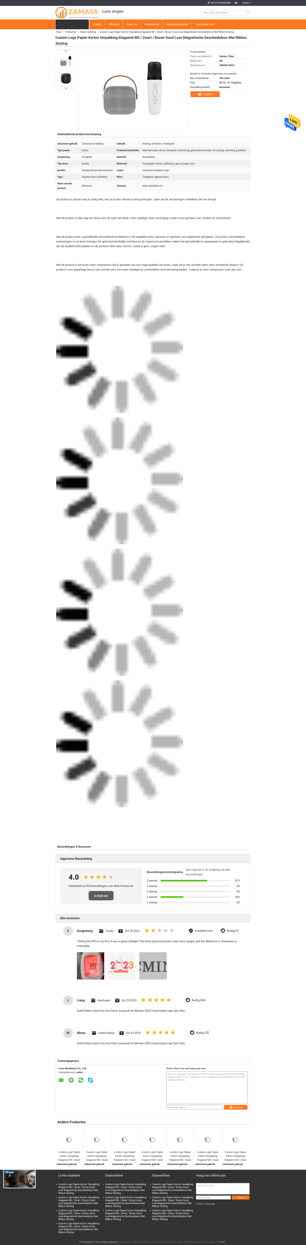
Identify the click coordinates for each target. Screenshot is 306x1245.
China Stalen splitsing (106, 1242)
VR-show (114, 24)
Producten (71, 32)
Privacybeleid (86, 1242)
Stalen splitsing (88, 32)
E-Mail (199, 1203)
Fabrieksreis (151, 24)
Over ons (131, 24)
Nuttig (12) (202, 1033)
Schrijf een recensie (101, 897)
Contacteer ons (204, 24)
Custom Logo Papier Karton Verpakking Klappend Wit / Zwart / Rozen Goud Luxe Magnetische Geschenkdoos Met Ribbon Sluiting (69, 1156)
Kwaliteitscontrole (177, 24)
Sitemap (210, 1203)
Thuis (59, 32)
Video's (97, 24)
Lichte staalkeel (69, 1175)
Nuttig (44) (198, 1000)
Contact (208, 94)
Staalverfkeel (114, 1175)
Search (248, 12)
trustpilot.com (204, 931)
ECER (222, 1242)
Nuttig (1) (232, 931)
